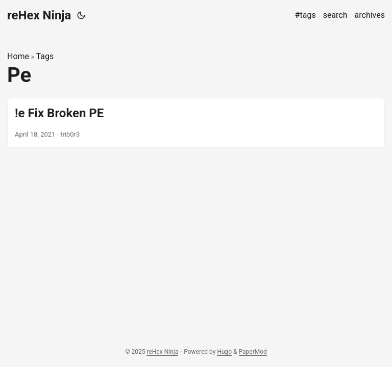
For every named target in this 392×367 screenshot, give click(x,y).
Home (18, 56)
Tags (45, 56)
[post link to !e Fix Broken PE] (196, 122)
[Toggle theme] (81, 15)
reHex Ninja (39, 15)
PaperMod (253, 351)
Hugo (224, 351)
